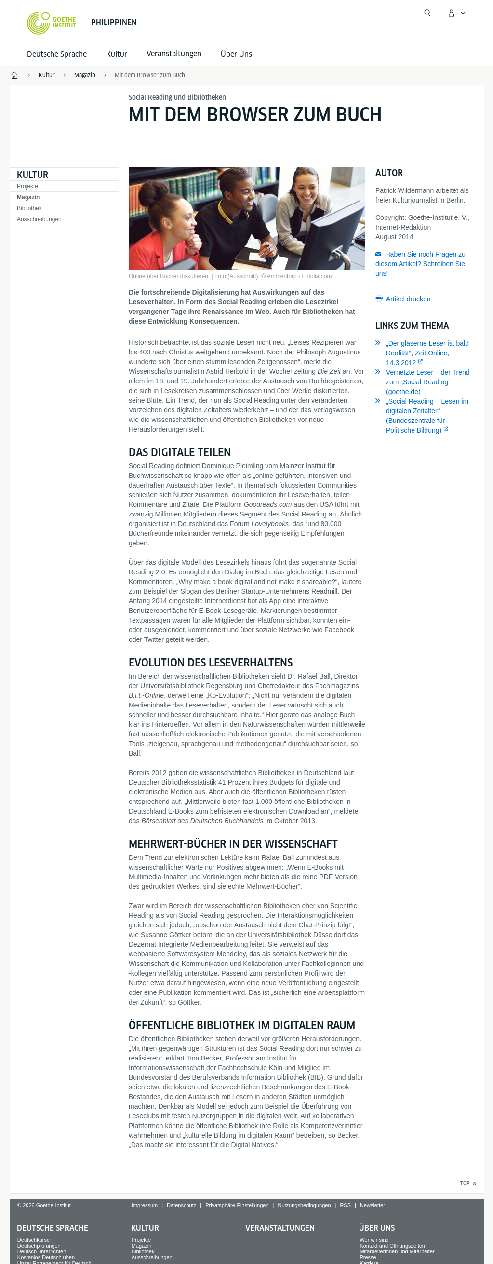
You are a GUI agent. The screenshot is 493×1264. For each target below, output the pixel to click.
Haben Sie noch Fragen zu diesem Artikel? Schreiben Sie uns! (420, 263)
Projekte (27, 186)
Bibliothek (29, 208)
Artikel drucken (408, 299)
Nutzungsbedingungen (304, 1205)
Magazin (28, 197)
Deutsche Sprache (57, 54)
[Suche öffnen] (427, 13)
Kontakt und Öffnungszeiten (392, 1246)
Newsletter (372, 1205)
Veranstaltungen (280, 1228)
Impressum (145, 1205)
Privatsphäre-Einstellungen (236, 1205)
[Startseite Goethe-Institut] (51, 23)
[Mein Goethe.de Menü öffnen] (456, 13)
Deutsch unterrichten (42, 1251)
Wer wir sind (374, 1240)
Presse (368, 1257)
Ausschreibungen (39, 219)
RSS (345, 1205)
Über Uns (236, 54)
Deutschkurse (33, 1240)
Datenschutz (181, 1205)
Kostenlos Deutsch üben (46, 1257)
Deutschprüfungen (39, 1246)
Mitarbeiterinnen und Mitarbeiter (397, 1251)
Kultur (116, 54)
